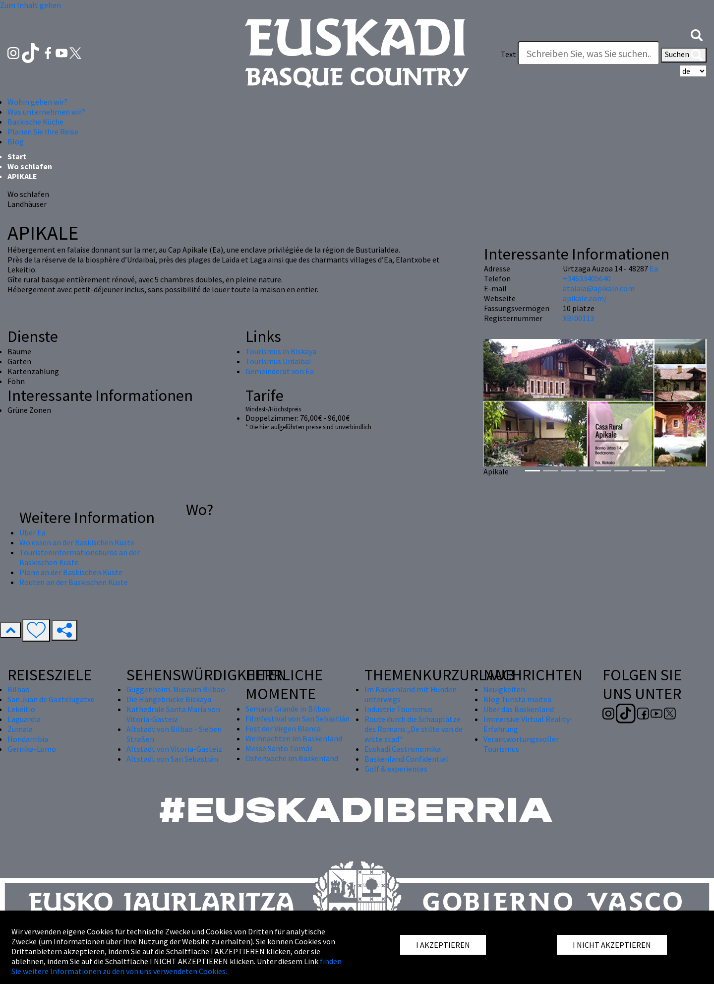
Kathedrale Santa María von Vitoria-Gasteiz (173, 714)
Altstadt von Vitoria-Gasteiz (174, 749)
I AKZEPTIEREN (443, 945)
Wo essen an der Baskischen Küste (76, 542)
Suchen (684, 55)
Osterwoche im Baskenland (291, 758)
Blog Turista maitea (517, 699)
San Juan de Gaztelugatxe (51, 699)
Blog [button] (15, 141)
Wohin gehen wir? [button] (37, 102)
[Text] (588, 53)
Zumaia (20, 729)
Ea (654, 268)
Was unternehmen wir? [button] (46, 112)
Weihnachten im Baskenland (293, 738)
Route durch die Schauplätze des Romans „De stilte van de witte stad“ (413, 729)
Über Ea (32, 532)
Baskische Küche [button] (35, 122)
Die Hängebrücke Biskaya (168, 699)
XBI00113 (578, 318)
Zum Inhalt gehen (30, 5)
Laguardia (24, 719)
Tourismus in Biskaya (280, 351)
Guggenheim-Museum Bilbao (175, 689)
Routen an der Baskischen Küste (73, 582)
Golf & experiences (395, 769)
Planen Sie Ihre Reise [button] (42, 131)
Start (16, 156)
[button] (697, 34)
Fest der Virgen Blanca (283, 728)
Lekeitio (21, 709)
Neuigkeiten (504, 689)
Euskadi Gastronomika (402, 749)
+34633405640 (587, 278)
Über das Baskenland (518, 709)
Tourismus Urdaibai (278, 361)
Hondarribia (27, 739)
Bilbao (18, 689)
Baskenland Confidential (406, 759)
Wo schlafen (29, 166)
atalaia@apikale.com (599, 288)
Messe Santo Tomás (279, 748)
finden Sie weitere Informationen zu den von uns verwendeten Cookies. (176, 966)
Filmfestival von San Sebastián (297, 718)
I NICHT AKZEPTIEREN (612, 945)
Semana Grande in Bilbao (287, 709)
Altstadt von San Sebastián (172, 759)
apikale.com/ (585, 298)
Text (508, 54)
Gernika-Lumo (31, 749)
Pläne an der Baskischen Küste (70, 572)
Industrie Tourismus (398, 709)
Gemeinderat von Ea (279, 371)
